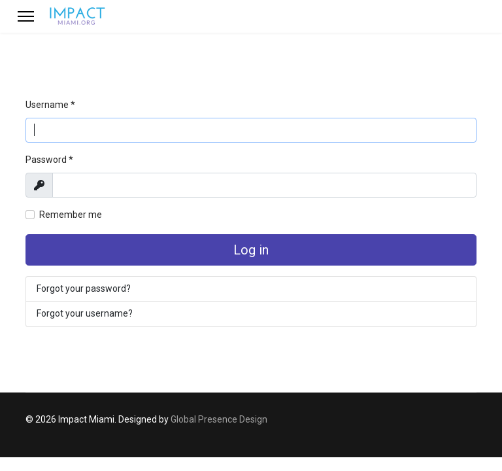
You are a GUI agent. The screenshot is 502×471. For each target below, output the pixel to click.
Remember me (70, 214)
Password (49, 159)
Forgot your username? (85, 313)
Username (50, 104)
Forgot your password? (84, 288)
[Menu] (26, 16)
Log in (251, 250)
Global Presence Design (219, 419)
